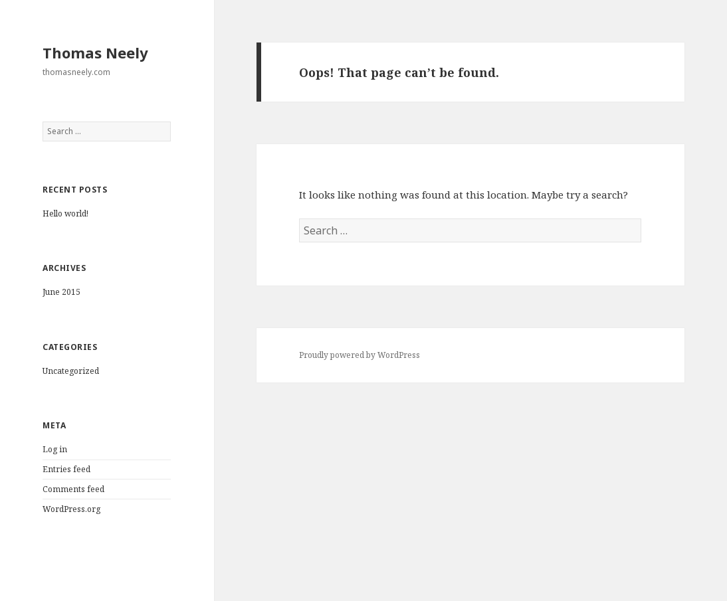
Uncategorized (71, 371)
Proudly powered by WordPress (359, 355)
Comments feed (73, 489)
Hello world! (65, 213)
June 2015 (61, 292)
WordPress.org (71, 509)
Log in (55, 449)
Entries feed (66, 469)
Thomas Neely (95, 52)
